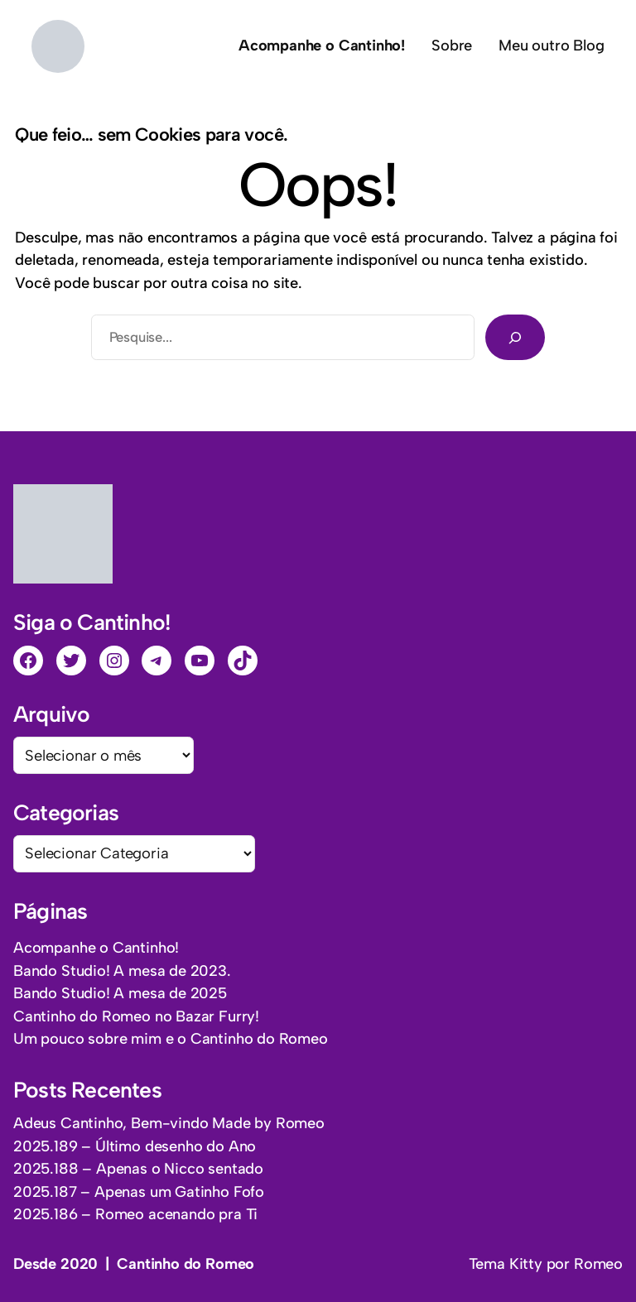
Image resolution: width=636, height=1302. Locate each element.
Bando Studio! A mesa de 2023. (122, 971)
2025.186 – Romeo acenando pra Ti (135, 1214)
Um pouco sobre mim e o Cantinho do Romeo (170, 1039)
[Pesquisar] (515, 337)
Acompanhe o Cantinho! (96, 948)
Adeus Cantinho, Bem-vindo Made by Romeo (169, 1123)
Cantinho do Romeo (185, 1264)
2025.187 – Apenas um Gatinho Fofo (138, 1192)
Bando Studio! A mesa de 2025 (120, 993)
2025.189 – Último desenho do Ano (134, 1146)
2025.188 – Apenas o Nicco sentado (138, 1169)
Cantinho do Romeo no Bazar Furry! (136, 1016)
